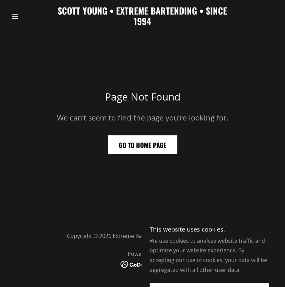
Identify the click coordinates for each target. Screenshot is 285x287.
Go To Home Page (143, 145)
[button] (28, 16)
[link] (142, 23)
